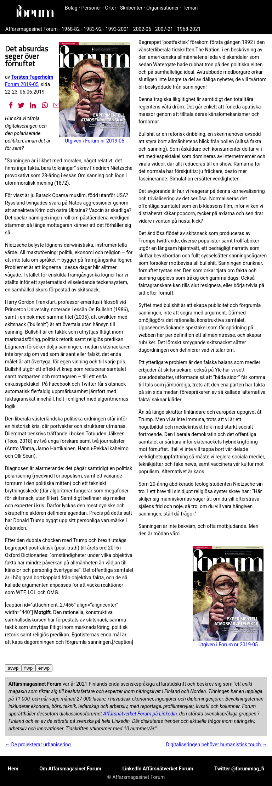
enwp (44, 668)
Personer (91, 8)
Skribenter (131, 8)
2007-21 (164, 29)
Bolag (71, 8)
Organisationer (162, 8)
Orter (110, 8)
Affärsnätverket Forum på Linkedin (140, 714)
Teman (190, 8)
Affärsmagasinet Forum (31, 29)
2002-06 (142, 29)
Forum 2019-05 (22, 84)
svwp (13, 668)
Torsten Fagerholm (32, 77)
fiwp (28, 668)
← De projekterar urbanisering (38, 744)
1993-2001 (117, 29)
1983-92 (93, 29)
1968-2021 (189, 29)
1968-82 (71, 29)
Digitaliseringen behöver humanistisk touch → (216, 744)
